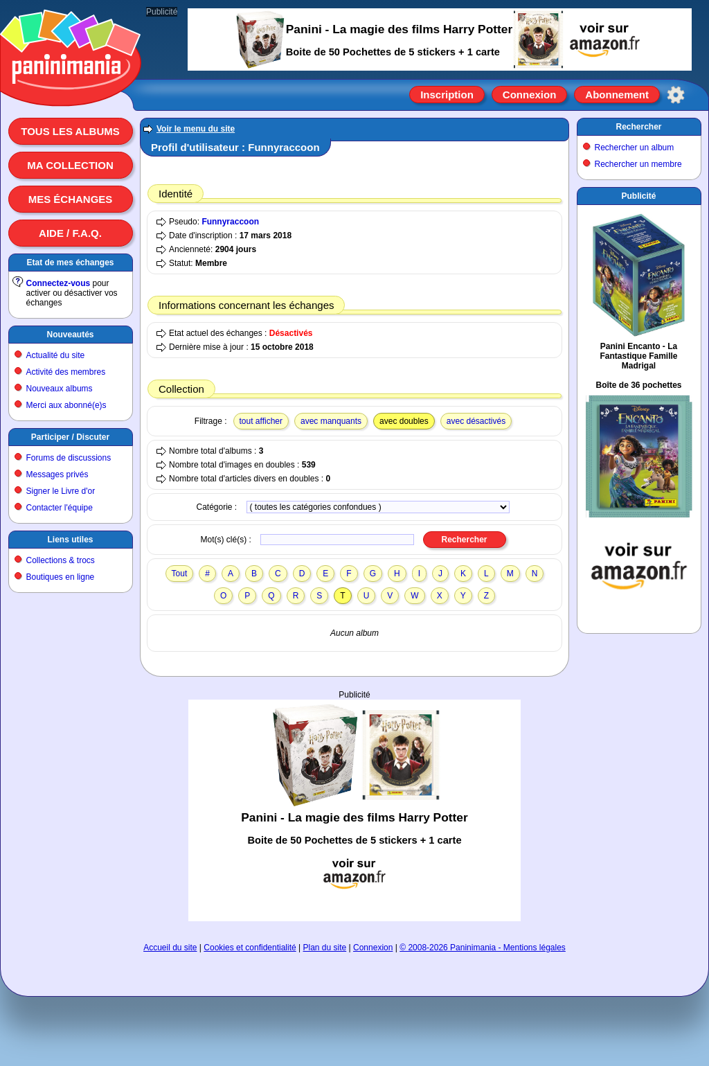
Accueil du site (170, 947)
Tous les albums (70, 131)
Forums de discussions (68, 458)
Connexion (530, 94)
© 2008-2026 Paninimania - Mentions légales (483, 947)
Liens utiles (70, 539)
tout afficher (261, 421)
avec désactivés (476, 421)
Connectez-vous (58, 283)
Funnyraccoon (230, 221)
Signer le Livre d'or (61, 491)
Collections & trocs (60, 560)
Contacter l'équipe (59, 508)
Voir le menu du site (195, 129)
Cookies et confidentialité (250, 947)
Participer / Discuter (70, 437)
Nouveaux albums (59, 388)
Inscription (447, 94)
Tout (180, 573)
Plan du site (325, 947)
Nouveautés (69, 334)
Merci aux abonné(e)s (66, 405)
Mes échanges (70, 199)
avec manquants (330, 421)
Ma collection (70, 165)
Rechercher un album (634, 147)
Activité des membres (66, 372)
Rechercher (638, 127)
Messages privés (57, 474)
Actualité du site (55, 355)
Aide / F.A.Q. (70, 233)
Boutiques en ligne (60, 577)
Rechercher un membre (638, 164)
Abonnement (617, 94)
